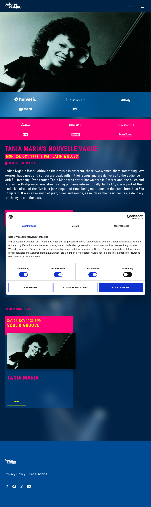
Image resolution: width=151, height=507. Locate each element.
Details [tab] (75, 226)
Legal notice (38, 474)
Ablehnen (30, 287)
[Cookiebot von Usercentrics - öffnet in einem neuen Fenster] (129, 217)
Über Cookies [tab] (121, 226)
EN (132, 6)
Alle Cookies (120, 287)
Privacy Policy (15, 474)
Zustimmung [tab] (29, 226)
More (16, 401)
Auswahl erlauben (75, 287)
